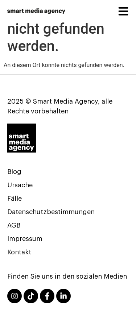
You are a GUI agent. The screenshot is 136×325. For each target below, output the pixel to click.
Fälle (14, 198)
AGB (13, 225)
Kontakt (19, 252)
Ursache (20, 185)
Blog (14, 171)
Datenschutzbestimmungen (51, 212)
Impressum (24, 239)
